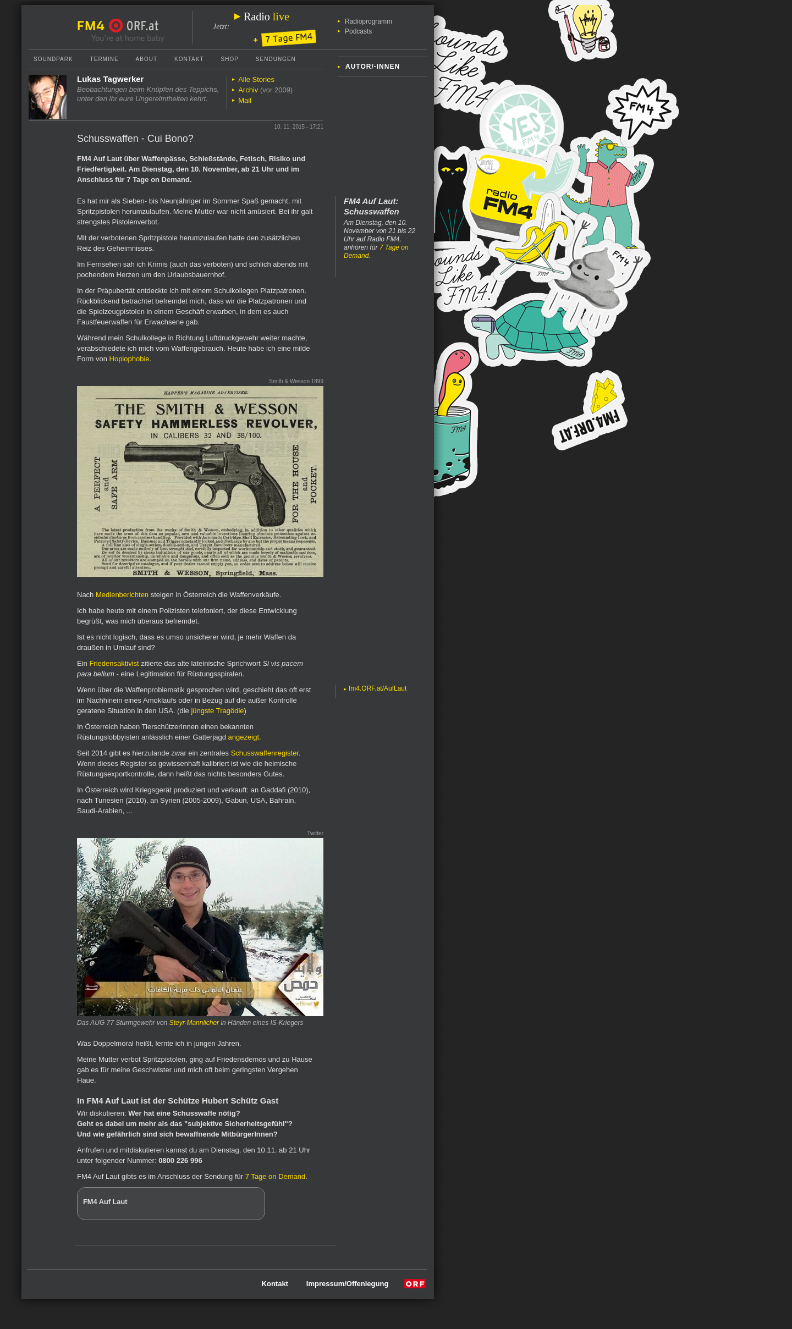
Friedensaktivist (114, 663)
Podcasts (358, 31)
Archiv (248, 90)
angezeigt (243, 737)
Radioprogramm (368, 21)
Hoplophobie (129, 359)
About (146, 59)
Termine (104, 59)
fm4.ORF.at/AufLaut (377, 688)
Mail (244, 100)
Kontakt (189, 59)
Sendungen (276, 59)
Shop (230, 59)
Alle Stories (256, 79)
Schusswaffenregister (265, 753)
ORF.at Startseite (134, 26)
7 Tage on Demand (275, 1176)
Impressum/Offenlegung (347, 1284)
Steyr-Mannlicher (194, 1023)
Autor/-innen (372, 66)
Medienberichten (122, 595)
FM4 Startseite (94, 26)
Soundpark (53, 59)
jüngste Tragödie (217, 711)
